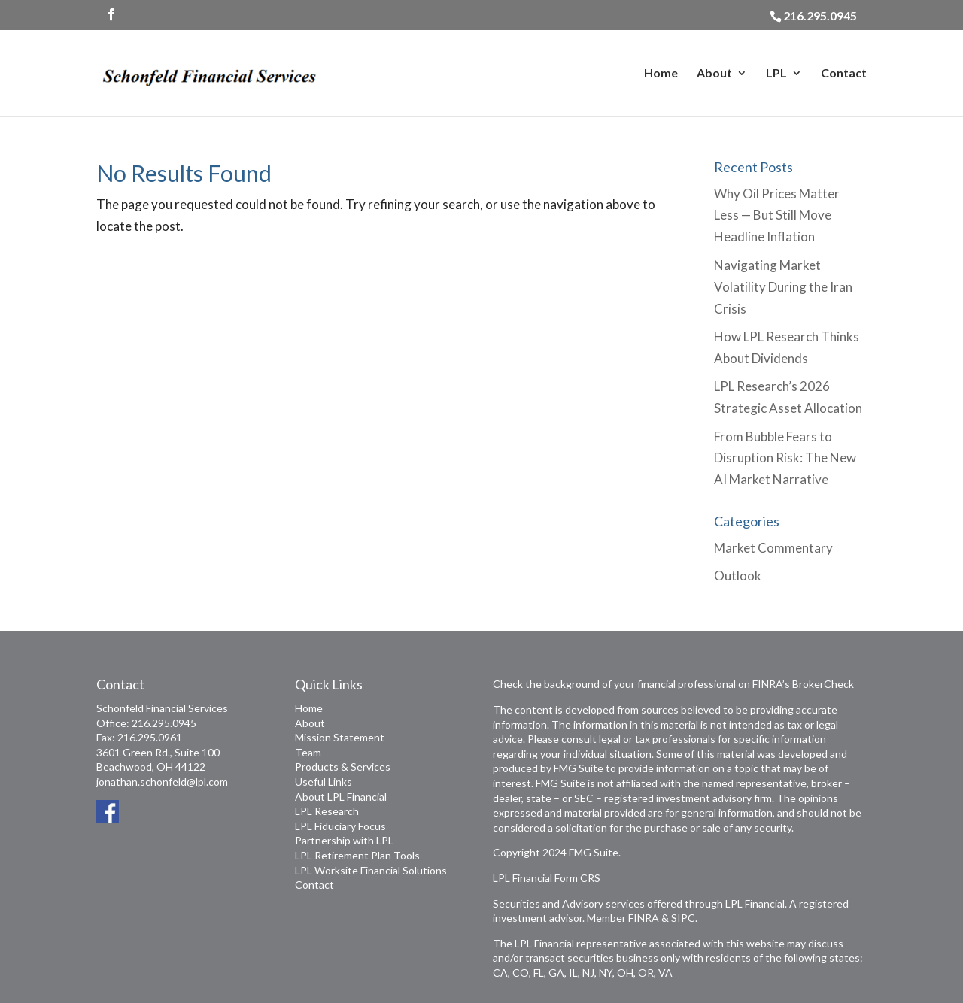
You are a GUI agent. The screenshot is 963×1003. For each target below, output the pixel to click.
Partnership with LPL (344, 840)
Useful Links (323, 781)
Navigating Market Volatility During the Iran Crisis (783, 287)
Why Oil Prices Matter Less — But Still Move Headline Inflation (777, 215)
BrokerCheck (823, 683)
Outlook (737, 575)
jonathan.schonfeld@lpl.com (162, 781)
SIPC (683, 917)
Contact (844, 74)
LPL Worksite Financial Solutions (371, 870)
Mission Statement (339, 737)
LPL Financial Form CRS (546, 877)
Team (308, 752)
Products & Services (342, 766)
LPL (776, 74)
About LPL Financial (341, 796)
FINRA (643, 917)
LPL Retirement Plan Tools (357, 855)
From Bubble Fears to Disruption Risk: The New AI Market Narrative (785, 458)
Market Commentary (773, 548)
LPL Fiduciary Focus (340, 826)
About (714, 74)
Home (661, 74)
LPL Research (327, 811)
